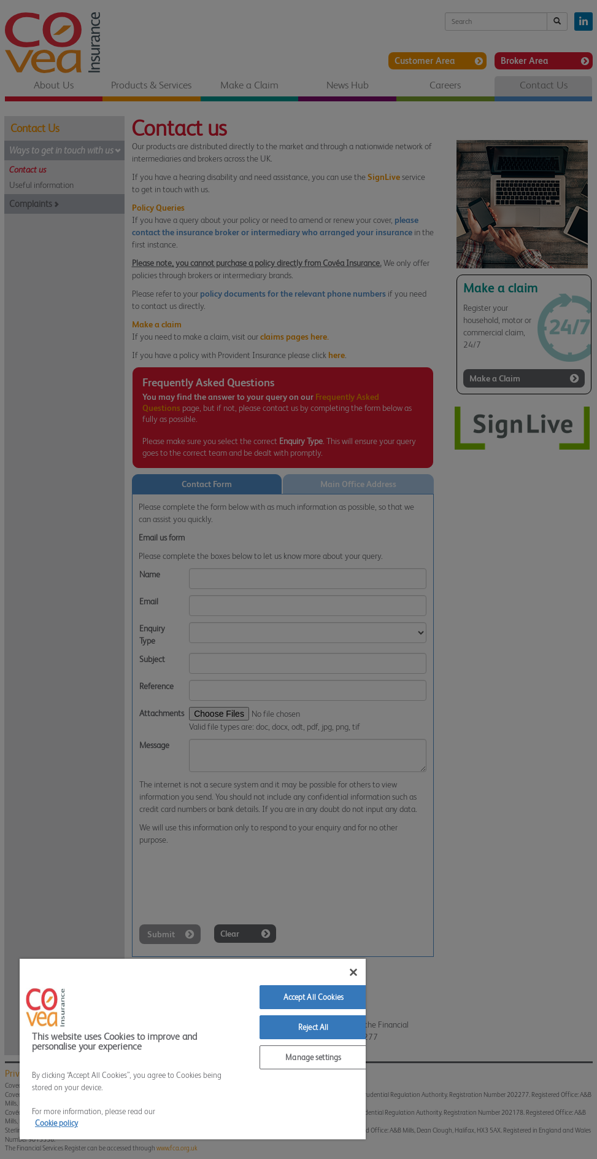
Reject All (313, 1027)
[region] (193, 1049)
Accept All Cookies (313, 997)
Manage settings (313, 1057)
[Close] (353, 972)
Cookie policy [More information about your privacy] (56, 1123)
